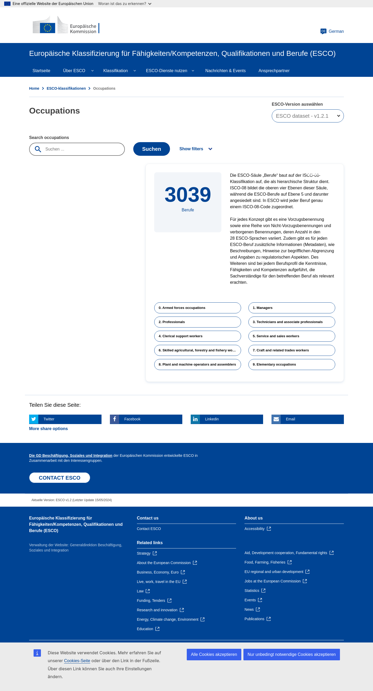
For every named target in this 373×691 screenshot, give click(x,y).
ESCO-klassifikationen (66, 88)
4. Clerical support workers (181, 336)
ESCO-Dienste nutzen (166, 70)
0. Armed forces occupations (182, 308)
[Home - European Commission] (67, 25)
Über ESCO (74, 70)
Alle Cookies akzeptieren (214, 654)
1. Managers (263, 308)
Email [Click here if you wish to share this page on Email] (290, 419)
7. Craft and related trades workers (281, 350)
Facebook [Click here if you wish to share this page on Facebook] (132, 419)
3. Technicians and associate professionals (288, 322)
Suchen (151, 149)
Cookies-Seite (77, 660)
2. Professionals (172, 322)
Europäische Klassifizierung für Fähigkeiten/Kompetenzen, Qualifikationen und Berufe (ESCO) (75, 524)
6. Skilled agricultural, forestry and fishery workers (200, 350)
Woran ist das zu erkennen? (124, 3)
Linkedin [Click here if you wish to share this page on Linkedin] (212, 419)
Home (34, 88)
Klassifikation (115, 70)
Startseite (41, 70)
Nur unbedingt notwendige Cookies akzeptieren (292, 654)
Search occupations (49, 137)
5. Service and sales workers (276, 336)
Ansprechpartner (274, 70)
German (332, 31)
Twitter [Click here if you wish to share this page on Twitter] (49, 419)
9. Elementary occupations (274, 364)
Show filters (191, 149)
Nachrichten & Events (225, 70)
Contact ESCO (149, 529)
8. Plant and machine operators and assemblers (197, 364)
